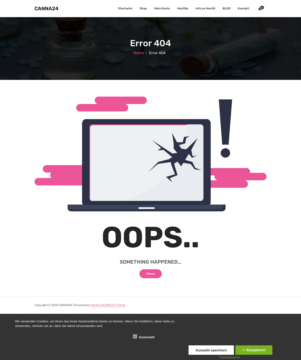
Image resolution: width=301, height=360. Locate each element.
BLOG (227, 8)
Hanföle (182, 8)
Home (138, 53)
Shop (143, 8)
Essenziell (143, 336)
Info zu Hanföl (205, 8)
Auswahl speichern (211, 350)
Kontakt (243, 8)
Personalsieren (229, 357)
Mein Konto (162, 8)
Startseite (125, 8)
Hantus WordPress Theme (108, 305)
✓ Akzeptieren (254, 350)
